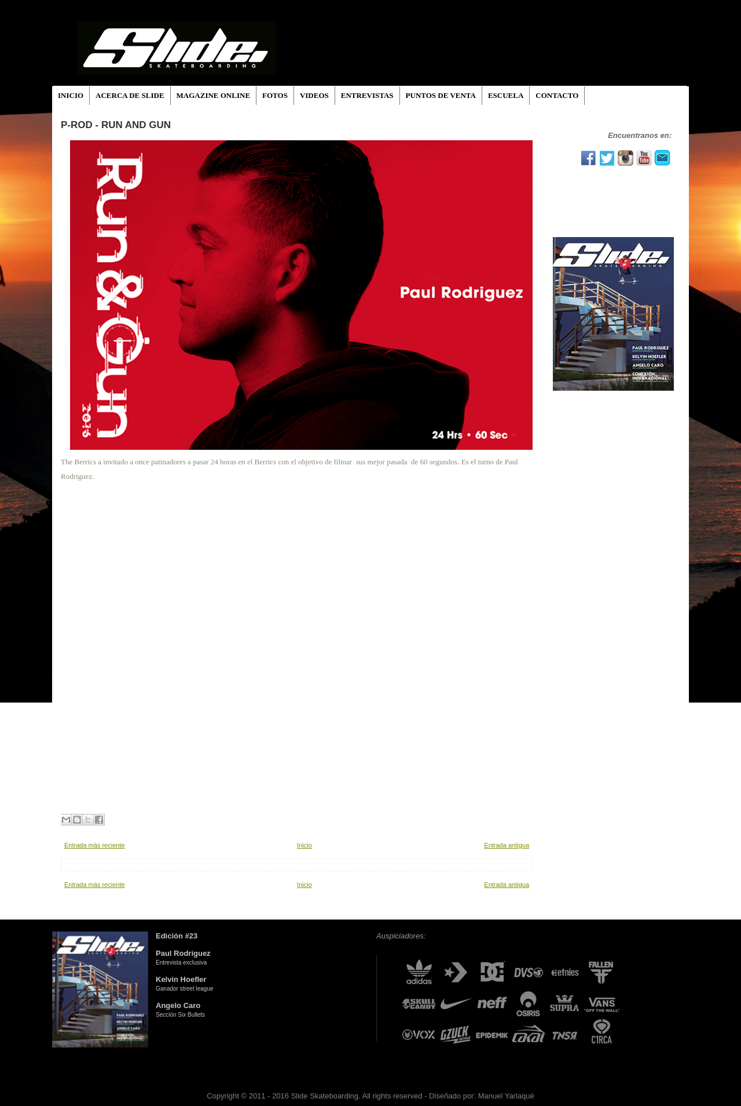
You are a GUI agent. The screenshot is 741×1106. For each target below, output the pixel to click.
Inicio (304, 845)
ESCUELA (505, 95)
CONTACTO (556, 95)
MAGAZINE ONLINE (214, 95)
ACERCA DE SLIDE (130, 95)
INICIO (70, 95)
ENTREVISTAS (367, 95)
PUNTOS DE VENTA (441, 95)
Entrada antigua (506, 845)
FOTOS (275, 95)
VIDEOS (314, 95)
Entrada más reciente (94, 845)
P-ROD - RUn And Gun (116, 124)
